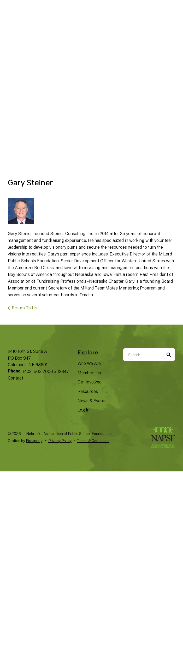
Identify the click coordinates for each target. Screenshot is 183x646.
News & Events (92, 400)
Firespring (34, 441)
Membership (89, 372)
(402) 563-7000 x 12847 (46, 371)
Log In (84, 410)
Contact (15, 378)
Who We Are (89, 363)
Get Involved (90, 382)
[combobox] (142, 354)
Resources (88, 391)
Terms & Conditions (93, 441)
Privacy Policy (60, 441)
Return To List (25, 307)
